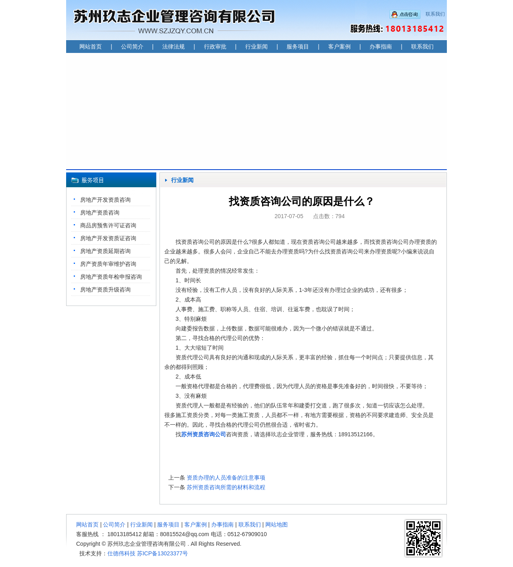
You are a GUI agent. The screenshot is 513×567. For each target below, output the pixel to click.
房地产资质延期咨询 (105, 251)
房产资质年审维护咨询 (108, 264)
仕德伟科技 (121, 553)
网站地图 (276, 524)
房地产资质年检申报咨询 (111, 276)
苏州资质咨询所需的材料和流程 (226, 487)
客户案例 (339, 46)
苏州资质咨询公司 (203, 434)
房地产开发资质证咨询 (108, 238)
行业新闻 (256, 46)
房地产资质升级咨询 (105, 289)
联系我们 (435, 14)
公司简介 (132, 46)
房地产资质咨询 (99, 212)
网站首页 (90, 46)
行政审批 (215, 46)
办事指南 (381, 46)
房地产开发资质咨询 (105, 199)
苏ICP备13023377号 (162, 553)
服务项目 (298, 46)
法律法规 (173, 46)
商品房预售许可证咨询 (108, 225)
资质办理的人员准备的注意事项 (226, 477)
